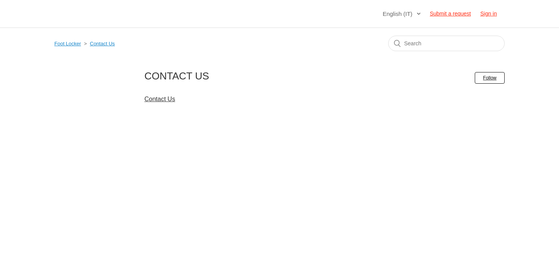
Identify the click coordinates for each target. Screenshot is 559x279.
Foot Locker (67, 43)
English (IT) (398, 13)
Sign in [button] (488, 13)
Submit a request (450, 13)
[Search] (446, 43)
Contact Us (102, 43)
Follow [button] (490, 78)
